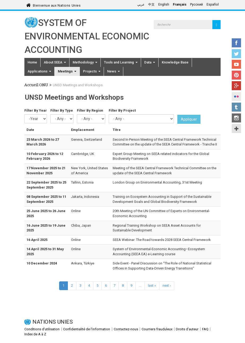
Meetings (67, 71)
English (163, 4)
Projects (91, 71)
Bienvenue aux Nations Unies (57, 5)
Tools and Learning (121, 62)
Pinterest (236, 75)
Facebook (236, 42)
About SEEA (55, 62)
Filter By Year (35, 110)
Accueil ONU (36, 85)
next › (167, 285)
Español (213, 4)
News (113, 71)
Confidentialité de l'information (86, 329)
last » (152, 285)
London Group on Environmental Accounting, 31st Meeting (157, 182)
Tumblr (236, 107)
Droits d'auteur (187, 329)
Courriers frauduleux (157, 329)
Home (32, 62)
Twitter (236, 53)
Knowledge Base (175, 62)
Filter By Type (61, 110)
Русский (196, 4)
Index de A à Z (35, 334)
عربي (141, 4)
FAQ (205, 329)
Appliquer (189, 119)
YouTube (236, 64)
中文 (151, 4)
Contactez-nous (126, 329)
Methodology (85, 62)
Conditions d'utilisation (42, 329)
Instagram (236, 117)
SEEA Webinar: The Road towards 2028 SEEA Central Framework (162, 240)
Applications (39, 71)
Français (179, 4)
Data (149, 62)
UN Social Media (236, 128)
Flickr (236, 96)
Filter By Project (122, 110)
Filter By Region (90, 110)
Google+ (236, 85)
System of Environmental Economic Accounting (86, 36)
